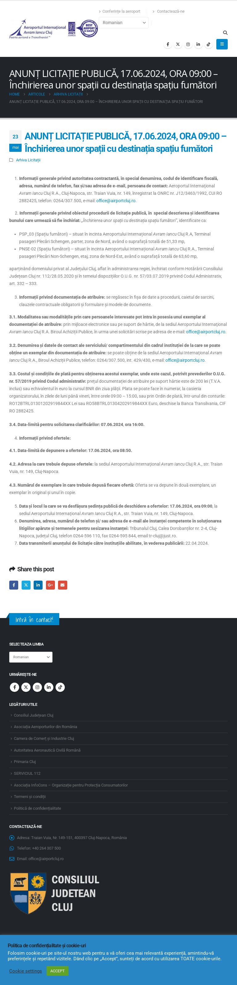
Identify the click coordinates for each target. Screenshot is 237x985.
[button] (225, 32)
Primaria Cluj (25, 761)
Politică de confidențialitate (37, 808)
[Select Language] (123, 22)
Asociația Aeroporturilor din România (45, 726)
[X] (178, 44)
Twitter (26, 585)
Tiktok (60, 687)
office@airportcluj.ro (115, 200)
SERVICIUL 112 (27, 773)
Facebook (13, 585)
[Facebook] (168, 44)
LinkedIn (38, 585)
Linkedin (48, 687)
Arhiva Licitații (28, 160)
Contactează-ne (168, 11)
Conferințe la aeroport (119, 11)
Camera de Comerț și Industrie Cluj (44, 738)
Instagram (37, 687)
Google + (50, 585)
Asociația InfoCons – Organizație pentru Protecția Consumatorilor (71, 785)
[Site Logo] (54, 28)
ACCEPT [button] (57, 971)
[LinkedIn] (198, 44)
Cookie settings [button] (25, 971)
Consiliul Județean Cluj (33, 715)
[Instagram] (188, 44)
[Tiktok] (208, 44)
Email (62, 585)
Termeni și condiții (30, 796)
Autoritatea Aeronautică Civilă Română (47, 750)
